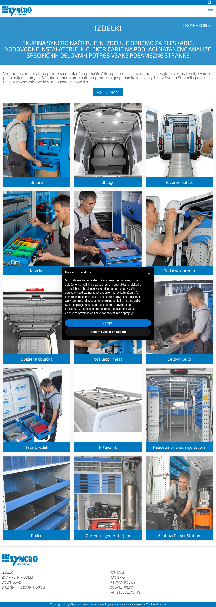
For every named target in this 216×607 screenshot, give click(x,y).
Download (11, 582)
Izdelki (8, 573)
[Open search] (209, 2)
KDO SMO (117, 577)
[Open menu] (210, 10)
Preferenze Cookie (143, 604)
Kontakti (118, 573)
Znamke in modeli (17, 577)
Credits (161, 604)
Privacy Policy (122, 582)
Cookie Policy (122, 587)
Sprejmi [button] (108, 323)
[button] (149, 273)
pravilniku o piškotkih (128, 296)
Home (189, 25)
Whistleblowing (125, 592)
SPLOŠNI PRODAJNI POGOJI (23, 587)
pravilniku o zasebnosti (94, 284)
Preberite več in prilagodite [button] (108, 331)
